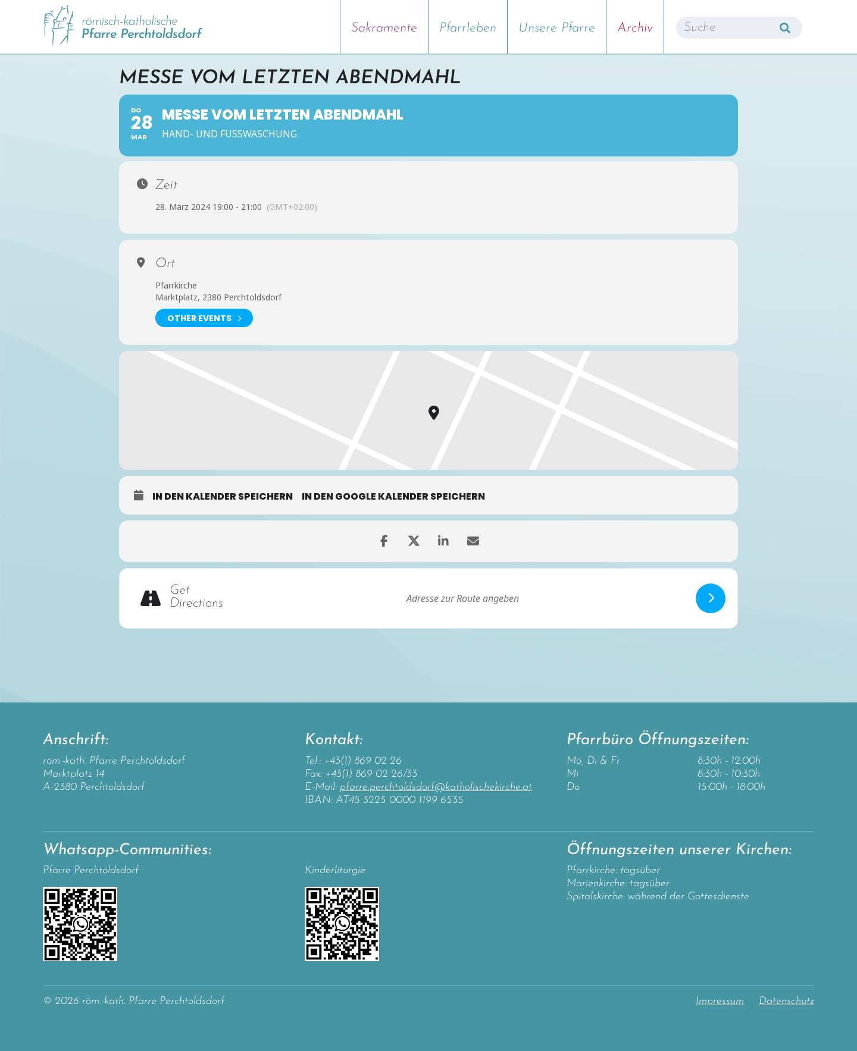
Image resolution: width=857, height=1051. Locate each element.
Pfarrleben (467, 28)
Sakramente (384, 28)
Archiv (635, 28)
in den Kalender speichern (222, 497)
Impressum (720, 1001)
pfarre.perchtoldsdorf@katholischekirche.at (436, 787)
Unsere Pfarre (556, 28)
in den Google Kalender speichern (393, 497)
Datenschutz (786, 1001)
